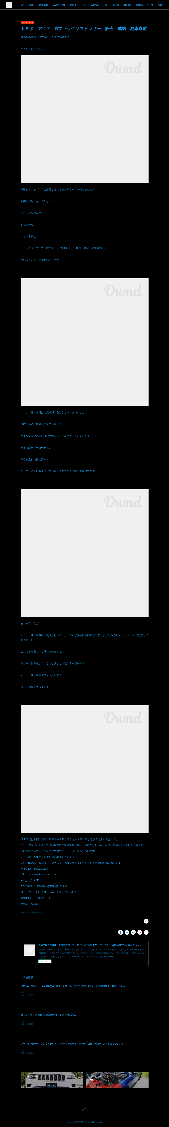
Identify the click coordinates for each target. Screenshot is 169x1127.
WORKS (50, 4)
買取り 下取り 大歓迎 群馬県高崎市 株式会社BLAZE (48, 1014)
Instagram (146, 4)
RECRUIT (135, 4)
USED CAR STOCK (78, 4)
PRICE (103, 4)
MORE (157, 4)
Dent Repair (62, 4)
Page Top (84, 1109)
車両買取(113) (26, 912)
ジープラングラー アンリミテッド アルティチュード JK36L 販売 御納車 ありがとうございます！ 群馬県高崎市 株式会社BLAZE (91, 1043)
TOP (41, 4)
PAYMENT (92, 4)
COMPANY (114, 4)
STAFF (124, 4)
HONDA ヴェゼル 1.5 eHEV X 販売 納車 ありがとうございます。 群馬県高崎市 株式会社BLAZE (75, 986)
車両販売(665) (37, 912)
